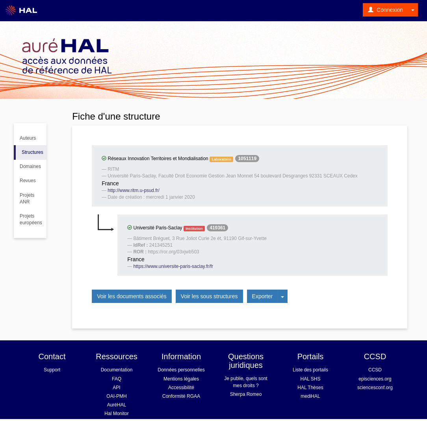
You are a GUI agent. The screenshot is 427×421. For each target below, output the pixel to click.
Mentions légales (181, 379)
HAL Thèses (310, 387)
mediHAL (310, 396)
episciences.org (374, 379)
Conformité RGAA (181, 396)
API (116, 387)
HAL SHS (311, 379)
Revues (28, 180)
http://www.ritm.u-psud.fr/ (134, 190)
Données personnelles (181, 370)
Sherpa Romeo (246, 394)
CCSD (375, 370)
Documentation (117, 370)
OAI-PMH (116, 396)
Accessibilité (181, 387)
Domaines (30, 166)
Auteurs (28, 138)
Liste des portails (310, 370)
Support (52, 370)
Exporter (262, 296)
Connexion (385, 10)
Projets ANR (27, 198)
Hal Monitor (116, 413)
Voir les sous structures (209, 296)
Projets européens (31, 219)
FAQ (116, 379)
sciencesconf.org (375, 387)
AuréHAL (116, 405)
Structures (32, 152)
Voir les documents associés (132, 296)
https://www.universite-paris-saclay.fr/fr (173, 266)
